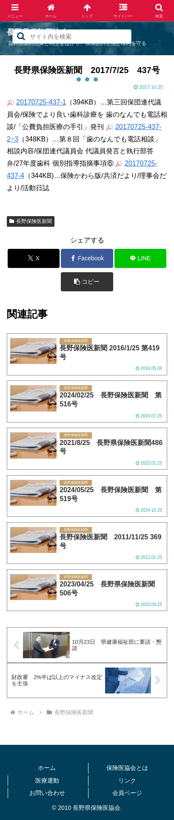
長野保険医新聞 (30, 221)
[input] (71, 36)
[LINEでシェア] (140, 258)
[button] (21, 36)
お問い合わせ (47, 792)
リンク (127, 780)
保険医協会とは (127, 767)
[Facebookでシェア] (87, 258)
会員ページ (127, 792)
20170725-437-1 (41, 102)
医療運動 (47, 780)
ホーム (47, 767)
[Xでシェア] (34, 258)
